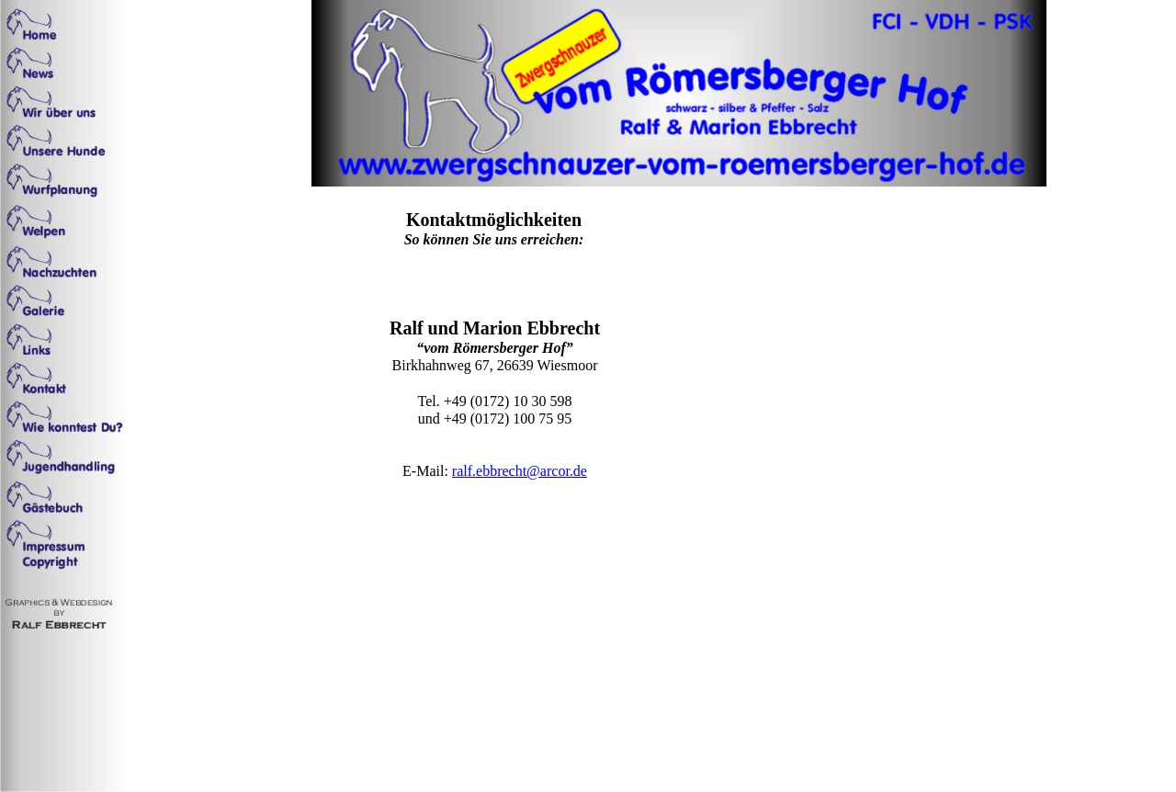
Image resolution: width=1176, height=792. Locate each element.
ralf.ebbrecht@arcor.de (519, 471)
